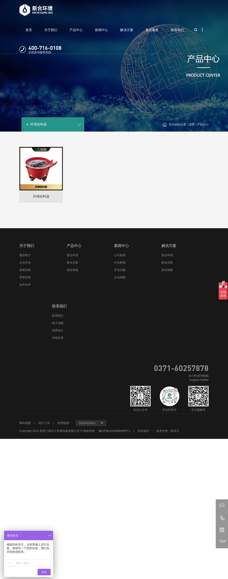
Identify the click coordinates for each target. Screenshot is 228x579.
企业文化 (25, 262)
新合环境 (72, 255)
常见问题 (120, 270)
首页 (29, 30)
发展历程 (25, 270)
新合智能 (72, 270)
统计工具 (44, 423)
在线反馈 (57, 337)
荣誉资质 (25, 277)
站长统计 (143, 431)
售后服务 (152, 30)
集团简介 (25, 255)
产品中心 (76, 30)
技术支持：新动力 (167, 431)
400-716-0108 (44, 48)
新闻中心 (101, 30)
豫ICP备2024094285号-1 (114, 431)
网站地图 (25, 423)
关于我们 (50, 30)
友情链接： (65, 423)
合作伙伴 (25, 284)
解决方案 (126, 30)
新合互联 (72, 262)
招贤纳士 (57, 330)
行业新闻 (120, 262)
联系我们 (177, 30)
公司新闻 (120, 255)
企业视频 (120, 277)
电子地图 (57, 323)
